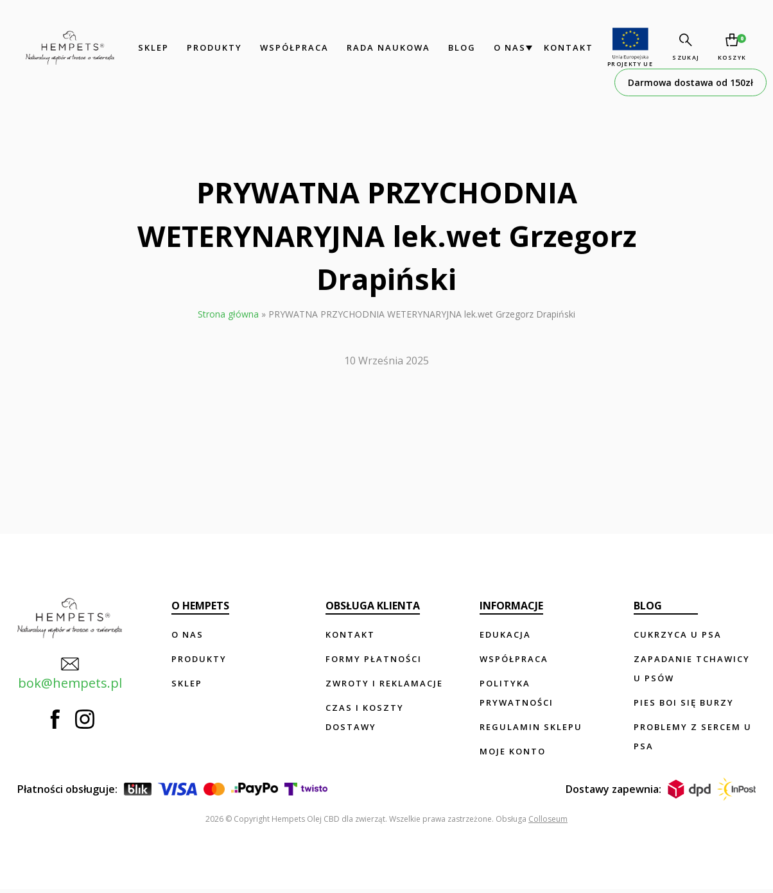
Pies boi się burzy (684, 702)
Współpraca (291, 47)
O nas (507, 47)
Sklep (150, 47)
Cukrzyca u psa (678, 634)
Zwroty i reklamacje (385, 683)
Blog (459, 47)
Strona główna (228, 314)
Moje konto (513, 751)
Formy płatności (375, 659)
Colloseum (548, 822)
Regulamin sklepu (531, 727)
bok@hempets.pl (69, 673)
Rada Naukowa (386, 47)
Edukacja (506, 634)
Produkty (211, 47)
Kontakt (566, 47)
